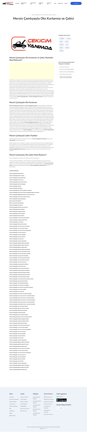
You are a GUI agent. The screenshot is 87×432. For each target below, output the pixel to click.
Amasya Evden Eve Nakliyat (37, 402)
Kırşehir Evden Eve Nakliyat (37, 410)
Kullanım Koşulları (24, 397)
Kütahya (61, 44)
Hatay (61, 41)
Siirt (67, 44)
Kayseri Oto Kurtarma (48, 402)
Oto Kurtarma (12, 404)
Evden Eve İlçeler (41, 4)
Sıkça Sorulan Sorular (24, 408)
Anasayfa (17, 3)
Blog (55, 3)
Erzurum (68, 38)
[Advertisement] (31, 71)
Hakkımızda (60, 3)
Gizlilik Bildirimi (23, 406)
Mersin (67, 41)
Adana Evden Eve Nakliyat (36, 398)
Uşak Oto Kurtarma (48, 404)
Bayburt (67, 47)
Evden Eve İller (49, 4)
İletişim (66, 3)
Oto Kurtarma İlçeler (23, 4)
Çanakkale (62, 38)
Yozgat (61, 47)
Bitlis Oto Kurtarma (48, 397)
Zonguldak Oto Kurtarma (47, 407)
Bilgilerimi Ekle (12, 415)
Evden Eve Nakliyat (13, 406)
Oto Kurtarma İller (33, 4)
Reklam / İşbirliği (23, 402)
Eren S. (45, 428)
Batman (61, 51)
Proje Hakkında (23, 404)
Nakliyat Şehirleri (12, 402)
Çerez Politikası (23, 399)
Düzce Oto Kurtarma (48, 414)
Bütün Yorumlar (23, 411)
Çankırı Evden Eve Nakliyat (36, 406)
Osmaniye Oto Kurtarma (47, 411)
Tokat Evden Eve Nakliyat (36, 414)
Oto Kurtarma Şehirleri (14, 399)
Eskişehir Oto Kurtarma (49, 399)
